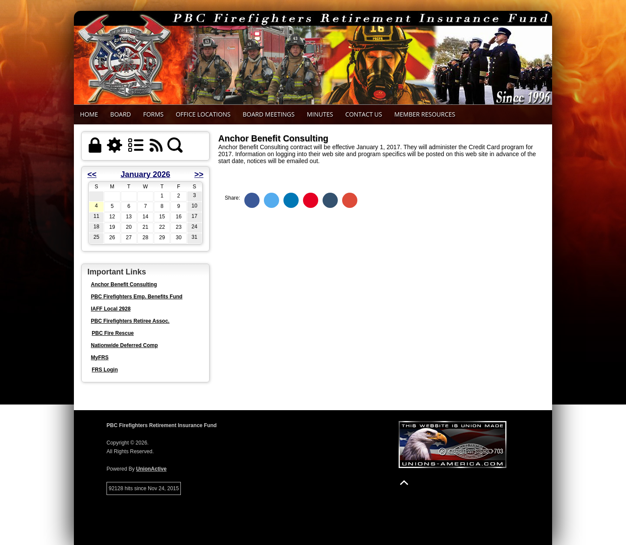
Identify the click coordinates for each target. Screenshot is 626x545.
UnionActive (151, 469)
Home (89, 114)
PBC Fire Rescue (113, 333)
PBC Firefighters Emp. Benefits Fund (137, 297)
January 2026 (145, 174)
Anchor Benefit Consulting (124, 284)
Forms (153, 114)
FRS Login (105, 370)
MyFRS (100, 357)
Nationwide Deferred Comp (124, 345)
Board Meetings (268, 114)
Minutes (320, 114)
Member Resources (424, 114)
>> (198, 174)
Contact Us (363, 114)
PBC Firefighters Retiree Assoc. (130, 321)
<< (92, 174)
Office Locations (203, 114)
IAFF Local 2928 (110, 309)
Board (120, 114)
